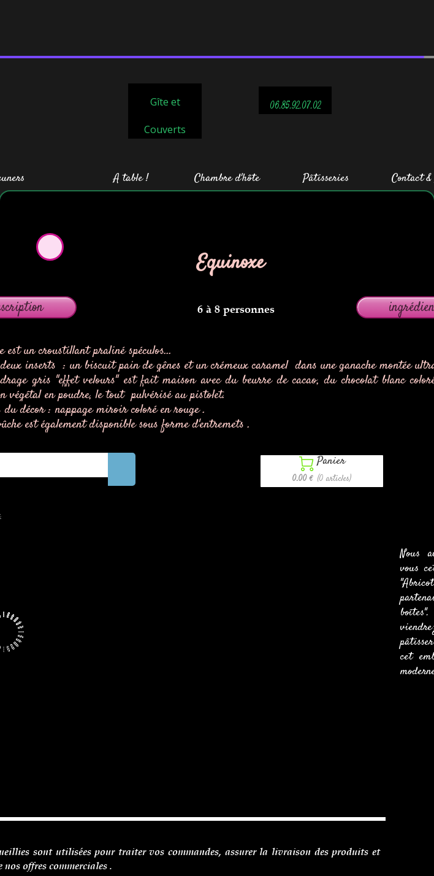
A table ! (130, 123)
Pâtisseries (326, 123)
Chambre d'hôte (227, 123)
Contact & (412, 123)
